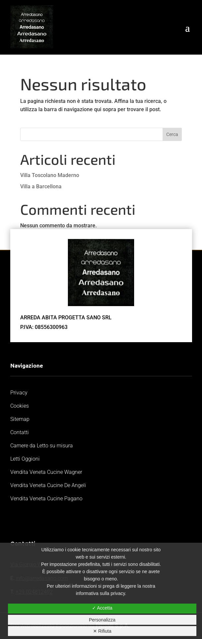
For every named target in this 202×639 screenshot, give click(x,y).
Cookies (19, 406)
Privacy (18, 392)
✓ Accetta (102, 608)
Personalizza (102, 619)
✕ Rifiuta (102, 631)
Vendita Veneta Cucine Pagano (46, 498)
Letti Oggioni (25, 459)
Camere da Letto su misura (41, 445)
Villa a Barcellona (41, 186)
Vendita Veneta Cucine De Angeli (48, 485)
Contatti (19, 432)
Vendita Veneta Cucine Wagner (46, 472)
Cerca (172, 134)
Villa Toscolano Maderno (49, 175)
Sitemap (19, 419)
